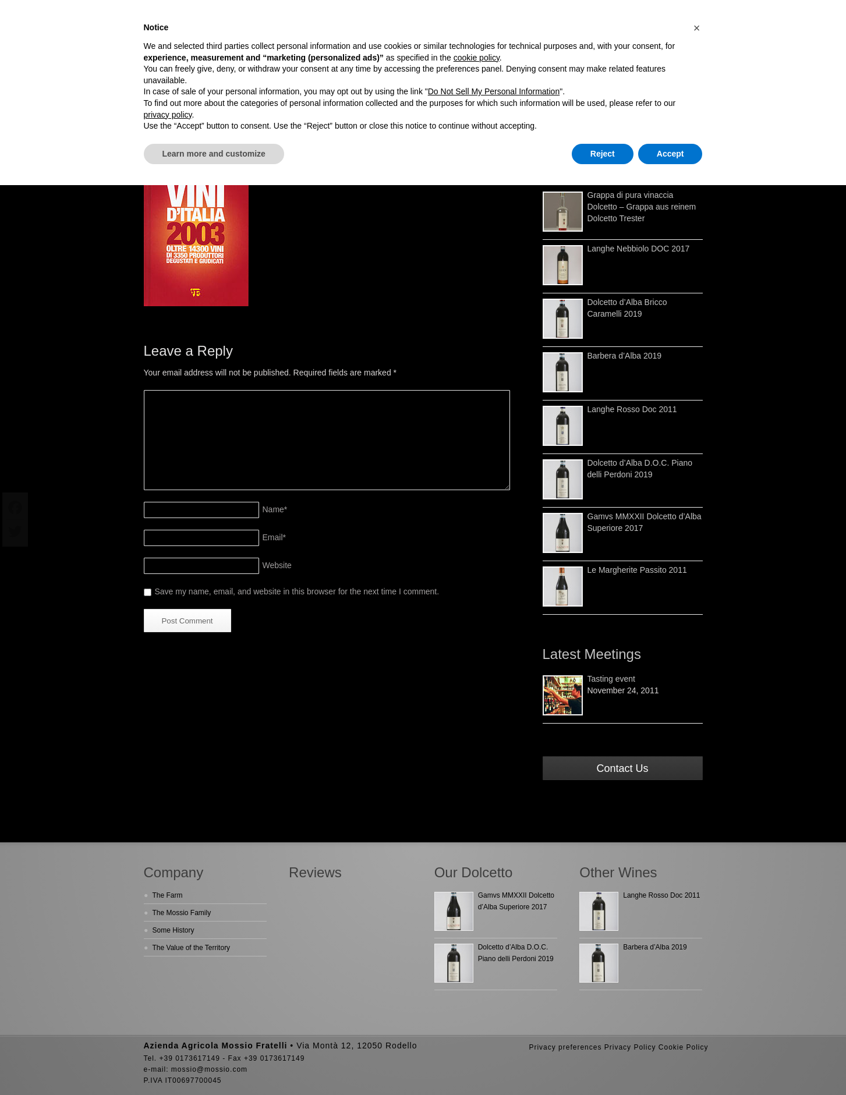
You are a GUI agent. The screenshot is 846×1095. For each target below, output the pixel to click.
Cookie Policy (684, 1047)
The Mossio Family (182, 913)
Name (275, 509)
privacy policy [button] (168, 114)
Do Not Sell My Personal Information (494, 91)
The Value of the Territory (192, 948)
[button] (697, 28)
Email (274, 537)
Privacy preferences (565, 1047)
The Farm (168, 895)
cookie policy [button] (477, 57)
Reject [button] (602, 153)
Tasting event (611, 678)
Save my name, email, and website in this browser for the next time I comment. (297, 591)
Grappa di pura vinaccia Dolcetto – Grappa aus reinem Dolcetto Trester (641, 206)
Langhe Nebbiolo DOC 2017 (638, 248)
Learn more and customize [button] (214, 153)
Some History (173, 930)
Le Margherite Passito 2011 (637, 570)
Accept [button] (670, 153)
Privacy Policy (630, 1047)
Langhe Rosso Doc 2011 (632, 409)
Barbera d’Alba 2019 (624, 355)
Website (277, 565)
